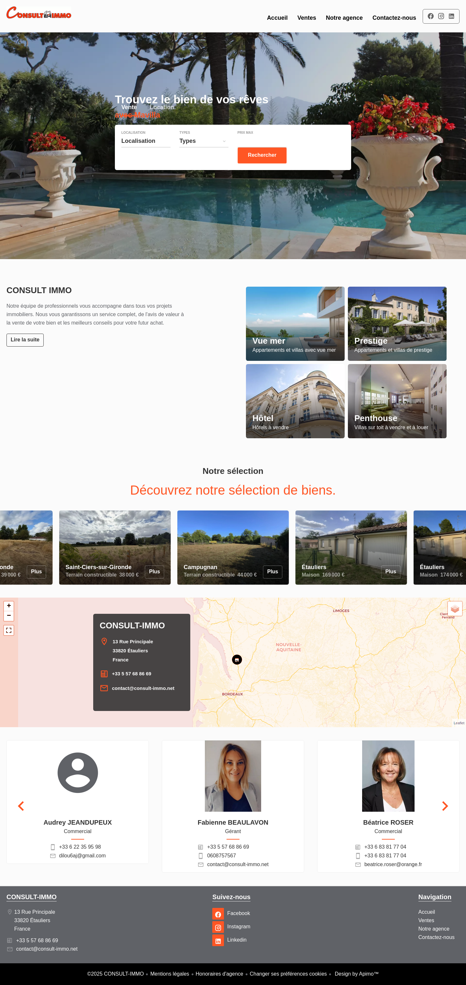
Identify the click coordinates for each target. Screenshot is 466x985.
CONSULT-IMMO (132, 625)
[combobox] (146, 153)
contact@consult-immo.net (143, 688)
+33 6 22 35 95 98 (80, 847)
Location (162, 121)
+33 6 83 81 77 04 (385, 847)
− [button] (9, 616)
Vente (129, 121)
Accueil (38, 16)
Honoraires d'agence (219, 974)
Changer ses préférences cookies (288, 974)
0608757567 (221, 855)
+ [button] (9, 606)
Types (184, 145)
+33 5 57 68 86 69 (131, 673)
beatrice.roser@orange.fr (393, 864)
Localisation (133, 145)
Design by (356, 974)
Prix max (245, 145)
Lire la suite (25, 339)
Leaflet (459, 723)
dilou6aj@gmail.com (82, 855)
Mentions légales (169, 974)
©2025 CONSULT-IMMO (115, 974)
